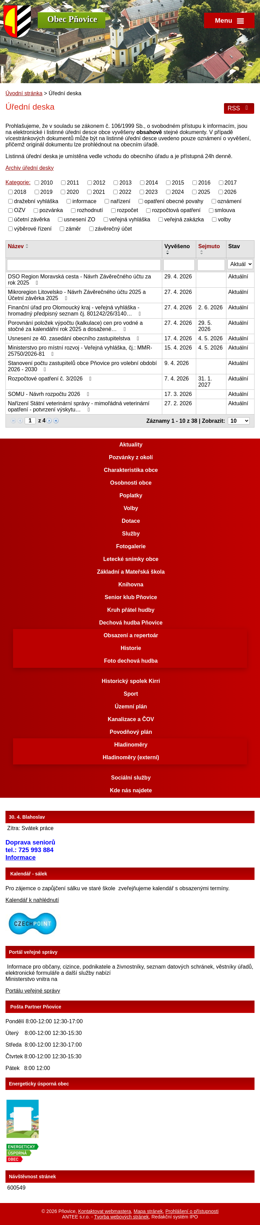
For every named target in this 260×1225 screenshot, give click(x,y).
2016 (204, 183)
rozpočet (127, 210)
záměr (73, 229)
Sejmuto (209, 246)
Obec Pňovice (72, 19)
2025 (204, 192)
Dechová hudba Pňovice (131, 623)
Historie (131, 648)
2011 (73, 183)
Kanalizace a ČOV (131, 719)
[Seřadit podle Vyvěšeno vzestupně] (168, 251)
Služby (131, 534)
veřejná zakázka (184, 219)
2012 (99, 183)
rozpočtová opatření (176, 210)
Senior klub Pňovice (131, 597)
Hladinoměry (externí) (131, 757)
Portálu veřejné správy (32, 991)
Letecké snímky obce (130, 559)
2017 (231, 183)
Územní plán (131, 706)
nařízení (120, 201)
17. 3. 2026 (178, 394)
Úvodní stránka (24, 93)
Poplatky (130, 495)
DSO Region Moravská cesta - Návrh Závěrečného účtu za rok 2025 (79, 280)
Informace (20, 857)
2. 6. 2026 (210, 307)
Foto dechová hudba (130, 661)
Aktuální (238, 276)
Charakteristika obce (131, 470)
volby (224, 219)
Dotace (131, 521)
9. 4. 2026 (176, 363)
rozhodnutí (90, 210)
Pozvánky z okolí (131, 457)
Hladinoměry (130, 745)
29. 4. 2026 (178, 276)
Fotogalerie (130, 546)
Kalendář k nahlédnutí (32, 900)
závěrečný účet (113, 229)
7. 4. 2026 (176, 379)
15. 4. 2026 (178, 348)
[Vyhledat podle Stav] (240, 264)
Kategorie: (18, 182)
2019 (46, 192)
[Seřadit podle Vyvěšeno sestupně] (168, 253)
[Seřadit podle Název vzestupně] (27, 244)
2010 (46, 183)
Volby (130, 508)
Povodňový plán (131, 732)
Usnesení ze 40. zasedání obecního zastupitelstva (74, 338)
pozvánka (51, 210)
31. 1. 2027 (205, 382)
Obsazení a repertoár (131, 635)
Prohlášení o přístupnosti (191, 1211)
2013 (125, 183)
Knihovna (130, 584)
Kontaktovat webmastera (104, 1211)
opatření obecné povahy (173, 201)
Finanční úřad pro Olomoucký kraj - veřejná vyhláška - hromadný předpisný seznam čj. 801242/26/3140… (75, 311)
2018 (20, 192)
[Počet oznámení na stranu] (239, 420)
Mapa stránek (148, 1211)
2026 (230, 192)
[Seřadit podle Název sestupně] (27, 247)
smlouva (225, 210)
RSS (238, 108)
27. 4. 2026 (178, 292)
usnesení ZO (79, 219)
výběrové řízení (32, 229)
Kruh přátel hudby (131, 610)
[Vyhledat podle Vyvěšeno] (179, 265)
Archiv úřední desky (29, 168)
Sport (131, 694)
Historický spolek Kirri (131, 681)
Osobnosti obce (131, 483)
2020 (73, 192)
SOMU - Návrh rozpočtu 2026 (49, 394)
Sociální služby (131, 778)
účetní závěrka (32, 219)
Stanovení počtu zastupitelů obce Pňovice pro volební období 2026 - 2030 (82, 366)
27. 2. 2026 (178, 403)
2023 (151, 192)
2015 (178, 183)
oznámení (229, 201)
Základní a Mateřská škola (131, 572)
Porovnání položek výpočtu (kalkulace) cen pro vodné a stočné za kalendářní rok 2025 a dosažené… (75, 326)
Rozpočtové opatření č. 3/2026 (51, 379)
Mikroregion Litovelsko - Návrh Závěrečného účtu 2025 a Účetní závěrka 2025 (77, 295)
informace (84, 201)
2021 (99, 192)
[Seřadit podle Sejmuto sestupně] (202, 253)
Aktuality (131, 445)
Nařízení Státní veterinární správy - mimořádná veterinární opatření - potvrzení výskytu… (79, 406)
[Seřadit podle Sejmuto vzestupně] (202, 251)
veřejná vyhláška (129, 219)
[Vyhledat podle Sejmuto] (211, 265)
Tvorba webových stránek (121, 1217)
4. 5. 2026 (210, 338)
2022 (125, 192)
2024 (178, 192)
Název (16, 246)
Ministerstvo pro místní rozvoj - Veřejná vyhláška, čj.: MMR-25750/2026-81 (80, 351)
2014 (152, 183)
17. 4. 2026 (178, 338)
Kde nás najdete (131, 790)
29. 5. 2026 (205, 326)
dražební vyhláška (36, 201)
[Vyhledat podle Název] (84, 265)
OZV (19, 210)
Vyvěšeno (177, 246)
